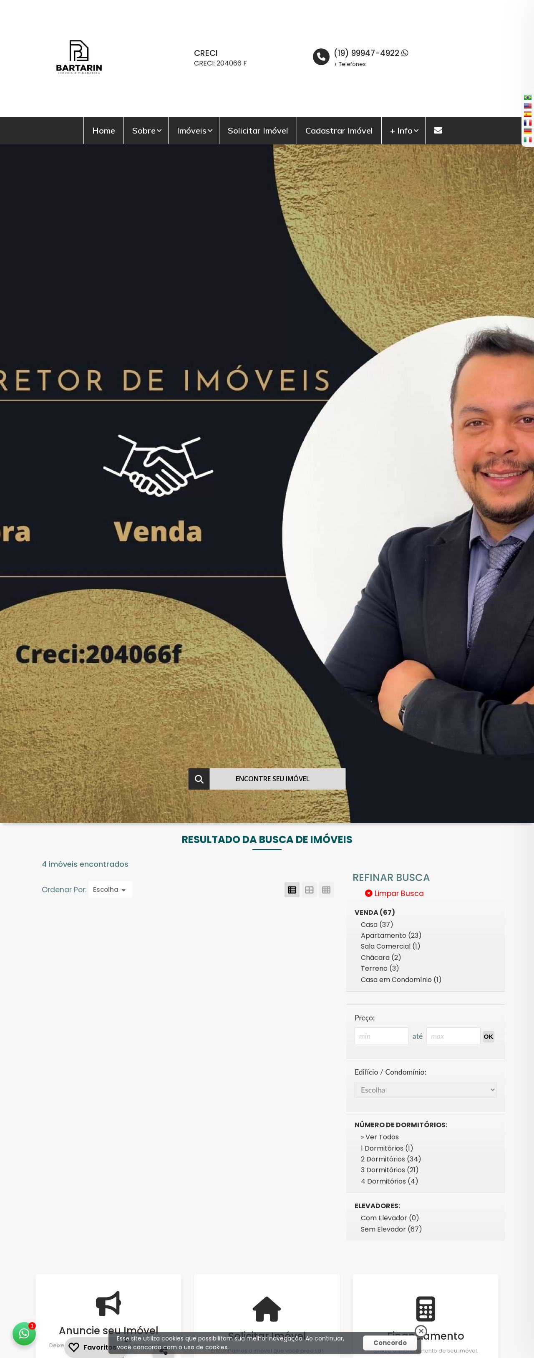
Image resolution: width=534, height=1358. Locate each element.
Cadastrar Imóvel (339, 130)
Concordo (390, 1342)
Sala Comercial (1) (391, 946)
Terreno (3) (380, 968)
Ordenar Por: (65, 890)
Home (103, 130)
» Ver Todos (380, 1137)
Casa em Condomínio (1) (401, 979)
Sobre (144, 130)
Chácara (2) (381, 957)
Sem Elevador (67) (391, 1229)
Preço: (365, 1017)
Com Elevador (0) (390, 1218)
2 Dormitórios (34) (391, 1159)
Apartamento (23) (391, 935)
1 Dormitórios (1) (387, 1148)
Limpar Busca (394, 894)
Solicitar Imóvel (258, 130)
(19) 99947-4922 (371, 53)
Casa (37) (377, 924)
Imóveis (192, 130)
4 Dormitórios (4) (389, 1181)
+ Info (401, 130)
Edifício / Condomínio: (390, 1072)
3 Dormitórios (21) (390, 1170)
